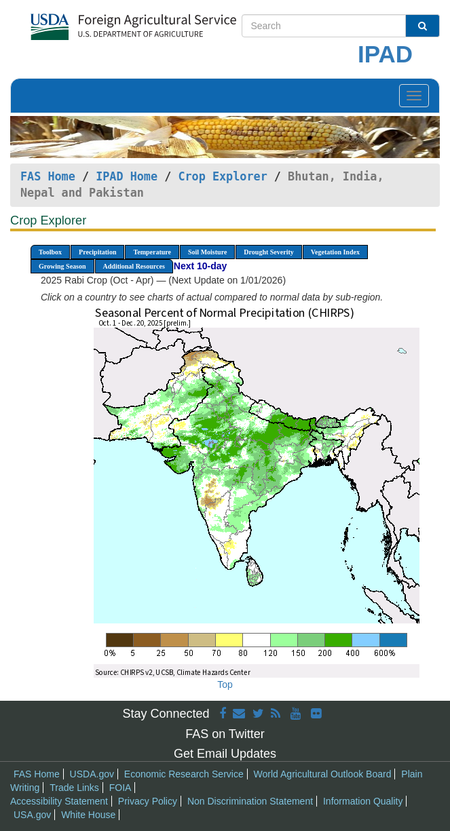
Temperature (152, 252)
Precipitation (97, 252)
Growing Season (62, 266)
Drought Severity (268, 252)
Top (225, 684)
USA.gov (32, 814)
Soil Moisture (207, 252)
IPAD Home (126, 176)
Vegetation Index (335, 252)
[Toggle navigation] (414, 95)
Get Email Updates (225, 753)
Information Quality (363, 801)
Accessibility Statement (59, 801)
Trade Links (74, 787)
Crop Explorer (222, 176)
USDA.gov (92, 774)
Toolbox (50, 252)
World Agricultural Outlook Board (323, 774)
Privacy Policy (147, 801)
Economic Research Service (184, 774)
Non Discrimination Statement (250, 801)
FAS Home (47, 176)
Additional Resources (134, 266)
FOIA (120, 787)
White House (88, 814)
